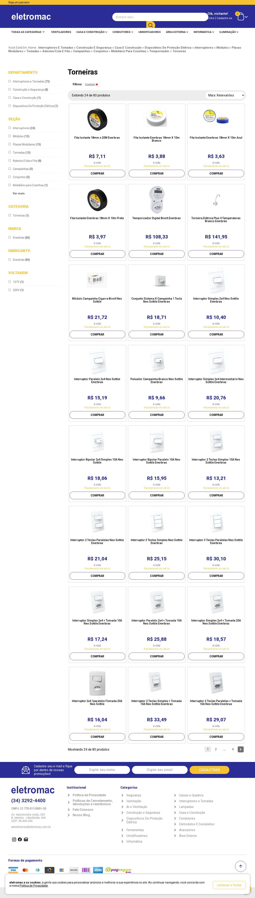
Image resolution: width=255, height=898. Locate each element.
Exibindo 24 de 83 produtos (91, 95)
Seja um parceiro (19, 2)
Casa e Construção (91, 31)
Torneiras (18, 215)
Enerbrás (19, 237)
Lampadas (186, 807)
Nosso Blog (81, 815)
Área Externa (177, 31)
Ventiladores (61, 31)
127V (16, 281)
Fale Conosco (83, 810)
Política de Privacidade (89, 795)
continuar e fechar (229, 885)
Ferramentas (135, 830)
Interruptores (21, 128)
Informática (204, 31)
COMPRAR (97, 173)
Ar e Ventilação (136, 807)
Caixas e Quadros (191, 795)
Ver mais (19, 193)
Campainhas (20, 169)
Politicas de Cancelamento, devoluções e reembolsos (93, 802)
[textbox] (133, 17)
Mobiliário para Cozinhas (28, 185)
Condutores (122, 31)
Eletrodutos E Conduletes (196, 824)
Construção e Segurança (28, 89)
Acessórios (187, 830)
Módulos (18, 136)
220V (16, 290)
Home (32, 47)
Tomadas (19, 152)
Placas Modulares (24, 144)
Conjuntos (19, 177)
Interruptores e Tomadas (29, 81)
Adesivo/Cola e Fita (24, 160)
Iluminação (229, 31)
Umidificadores (150, 31)
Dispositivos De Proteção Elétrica (33, 106)
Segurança (133, 795)
